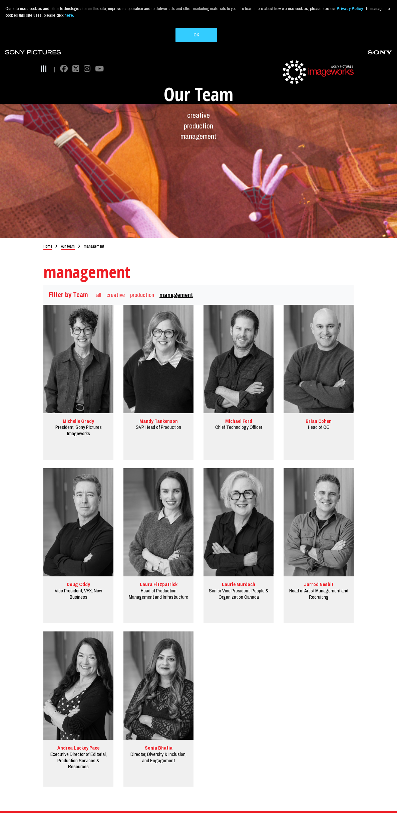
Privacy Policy (350, 8)
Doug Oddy (78, 574)
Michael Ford (238, 411)
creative (198, 105)
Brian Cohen (319, 411)
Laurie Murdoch (238, 574)
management (198, 127)
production (198, 116)
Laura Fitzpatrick (158, 574)
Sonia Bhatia (158, 738)
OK (196, 35)
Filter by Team (68, 285)
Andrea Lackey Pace (78, 738)
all (98, 285)
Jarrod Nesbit (319, 574)
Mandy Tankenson (158, 411)
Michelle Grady (78, 411)
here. (69, 15)
